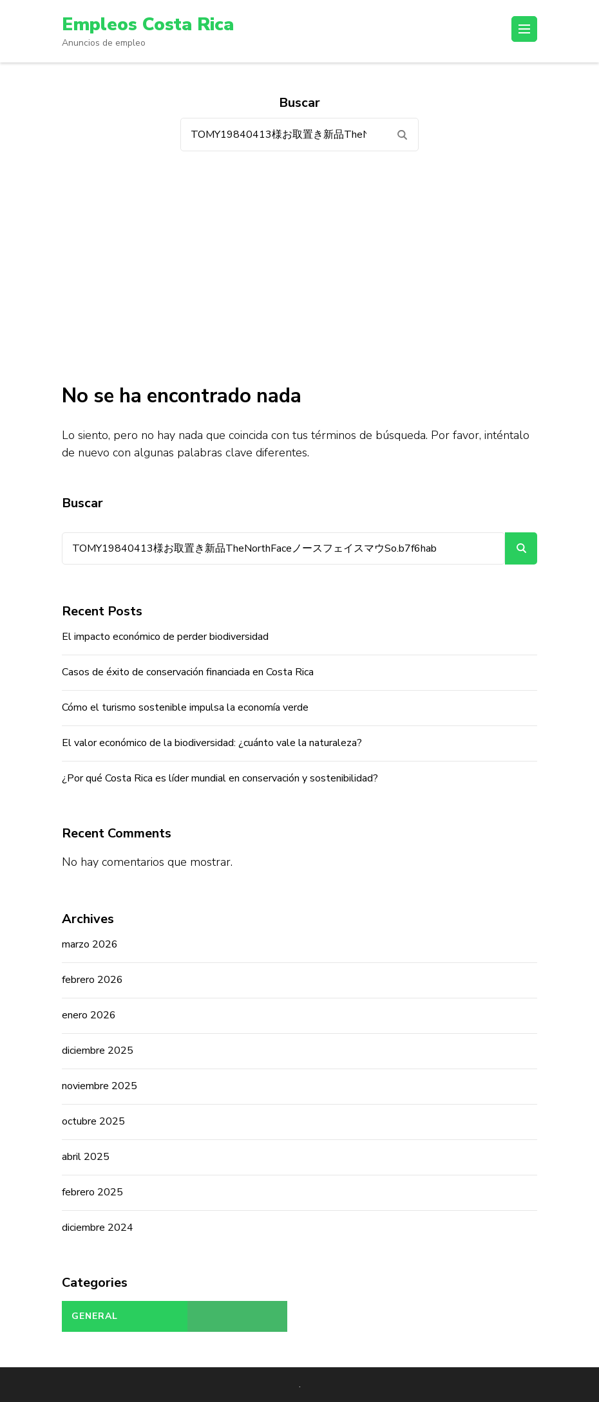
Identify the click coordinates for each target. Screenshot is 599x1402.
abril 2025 (85, 1157)
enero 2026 (89, 1015)
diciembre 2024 (97, 1227)
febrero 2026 (92, 980)
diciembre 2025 (97, 1050)
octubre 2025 (93, 1121)
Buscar (82, 503)
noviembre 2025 (99, 1086)
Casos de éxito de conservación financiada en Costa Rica (188, 672)
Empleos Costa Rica (148, 24)
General (94, 1316)
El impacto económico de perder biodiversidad (165, 637)
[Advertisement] (299, 267)
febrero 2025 (92, 1192)
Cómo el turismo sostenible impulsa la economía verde (185, 707)
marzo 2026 (90, 944)
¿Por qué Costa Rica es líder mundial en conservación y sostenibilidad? (220, 778)
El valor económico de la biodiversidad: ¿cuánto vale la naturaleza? (212, 743)
